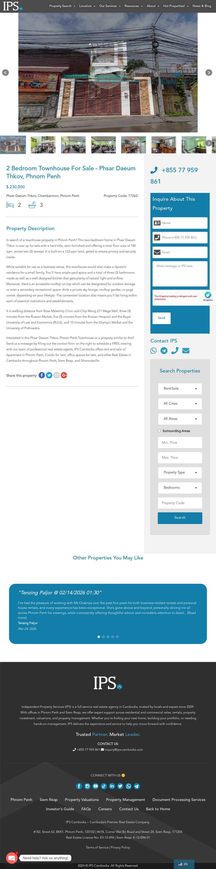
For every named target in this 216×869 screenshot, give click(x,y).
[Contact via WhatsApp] (153, 350)
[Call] (174, 350)
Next (209, 73)
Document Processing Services (179, 800)
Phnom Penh (50, 712)
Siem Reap (73, 712)
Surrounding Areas (174, 431)
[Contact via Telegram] (164, 350)
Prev (6, 73)
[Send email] (185, 350)
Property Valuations (82, 800)
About (153, 6)
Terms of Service (97, 847)
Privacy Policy (120, 847)
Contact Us (129, 809)
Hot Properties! (176, 6)
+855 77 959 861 (87, 750)
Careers (105, 809)
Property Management (125, 800)
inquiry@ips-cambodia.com (122, 750)
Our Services (110, 6)
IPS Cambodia (76, 822)
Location (87, 6)
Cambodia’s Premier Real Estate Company (119, 822)
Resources (134, 6)
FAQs (86, 809)
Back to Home (158, 809)
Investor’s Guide (60, 809)
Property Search (62, 6)
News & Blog (202, 6)
